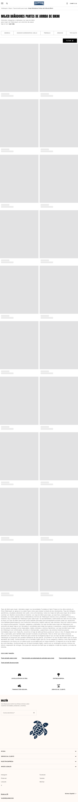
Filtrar (70, 40)
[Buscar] (7, 3)
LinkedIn (3, 781)
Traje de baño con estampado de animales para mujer (38, 658)
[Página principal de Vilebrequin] (39, 3)
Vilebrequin (4, 8)
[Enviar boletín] (34, 713)
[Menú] (2, 3)
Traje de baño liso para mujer (10, 662)
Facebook (43, 774)
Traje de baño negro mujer (9, 658)
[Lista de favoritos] (67, 3)
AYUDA (39, 751)
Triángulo (47, 33)
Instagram (4, 774)
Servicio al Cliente (39, 756)
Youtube (42, 778)
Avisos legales (39, 766)
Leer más (12, 24)
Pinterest (3, 778)
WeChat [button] (42, 781)
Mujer (10, 8)
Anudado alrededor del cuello (27, 33)
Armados (60, 33)
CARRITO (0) (73, 3)
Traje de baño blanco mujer (67, 658)
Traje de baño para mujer (20, 8)
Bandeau (7, 33)
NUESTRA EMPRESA (39, 761)
